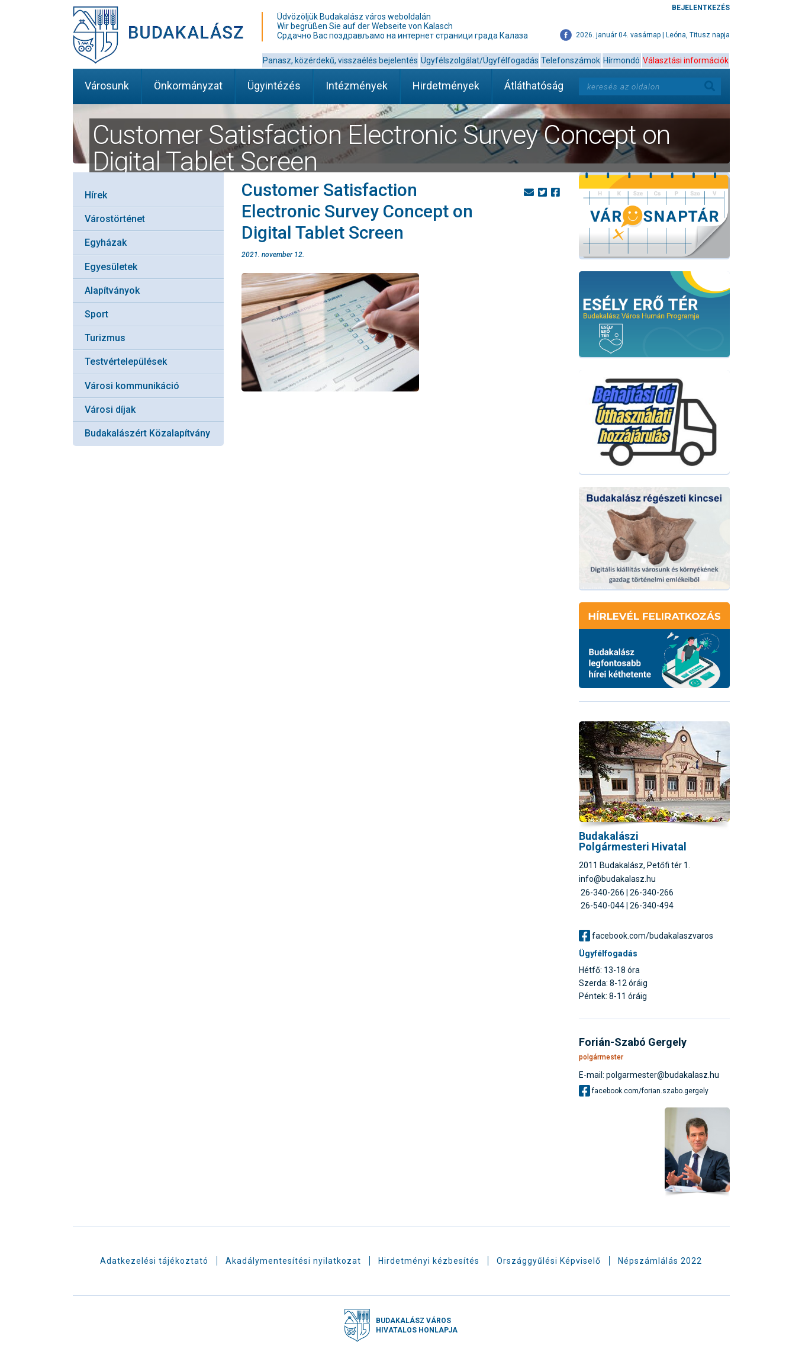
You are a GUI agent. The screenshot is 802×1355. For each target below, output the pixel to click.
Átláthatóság (533, 85)
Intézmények (357, 85)
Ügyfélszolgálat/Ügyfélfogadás (480, 60)
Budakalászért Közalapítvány (147, 433)
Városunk (107, 85)
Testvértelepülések (126, 361)
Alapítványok (112, 290)
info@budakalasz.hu (617, 879)
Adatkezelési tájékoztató (154, 1261)
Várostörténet (115, 218)
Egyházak (106, 242)
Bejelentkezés (701, 7)
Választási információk (686, 60)
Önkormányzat (188, 85)
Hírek (96, 195)
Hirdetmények (446, 85)
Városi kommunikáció (132, 385)
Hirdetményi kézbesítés (428, 1261)
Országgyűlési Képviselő (549, 1261)
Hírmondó (621, 60)
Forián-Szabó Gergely (633, 1042)
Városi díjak (110, 409)
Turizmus (105, 337)
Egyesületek (111, 266)
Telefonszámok (570, 60)
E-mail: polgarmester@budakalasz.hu (649, 1074)
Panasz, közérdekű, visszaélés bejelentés (340, 60)
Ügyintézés (274, 85)
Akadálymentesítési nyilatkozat (293, 1261)
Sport (96, 314)
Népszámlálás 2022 (660, 1261)
